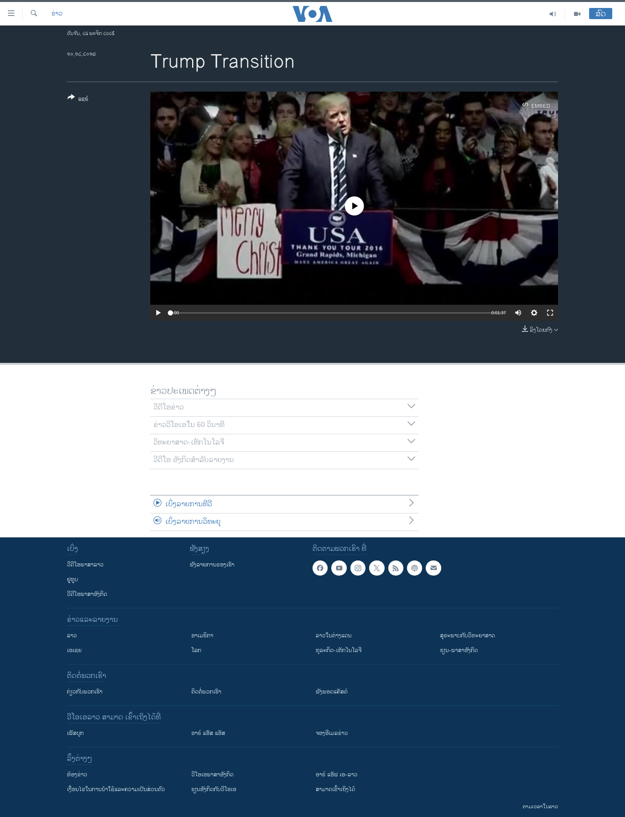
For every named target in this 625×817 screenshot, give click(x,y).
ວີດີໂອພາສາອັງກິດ (87, 594)
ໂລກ (196, 650)
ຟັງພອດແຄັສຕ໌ (332, 692)
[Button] (77, 100)
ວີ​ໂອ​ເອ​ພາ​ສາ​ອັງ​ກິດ (212, 774)
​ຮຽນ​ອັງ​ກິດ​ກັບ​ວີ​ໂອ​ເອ (213, 789)
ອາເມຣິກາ (202, 635)
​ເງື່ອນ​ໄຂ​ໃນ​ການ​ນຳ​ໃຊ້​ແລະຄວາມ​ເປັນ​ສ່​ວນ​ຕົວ (116, 789)
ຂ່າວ (57, 14)
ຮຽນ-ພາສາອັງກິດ (459, 650)
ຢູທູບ (72, 579)
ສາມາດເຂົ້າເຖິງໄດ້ (335, 789)
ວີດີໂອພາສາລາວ (85, 564)
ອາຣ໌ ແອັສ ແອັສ (208, 733)
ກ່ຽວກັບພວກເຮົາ (84, 692)
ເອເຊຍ (74, 650)
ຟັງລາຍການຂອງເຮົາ (212, 564)
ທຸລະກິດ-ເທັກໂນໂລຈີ (339, 650)
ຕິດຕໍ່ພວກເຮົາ (206, 692)
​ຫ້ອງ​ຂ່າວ (77, 774)
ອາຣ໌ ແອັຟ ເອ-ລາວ (337, 774)
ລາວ (72, 635)
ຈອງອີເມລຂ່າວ (332, 733)
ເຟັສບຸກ (75, 733)
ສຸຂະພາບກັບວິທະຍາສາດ (467, 635)
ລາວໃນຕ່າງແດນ (334, 635)
